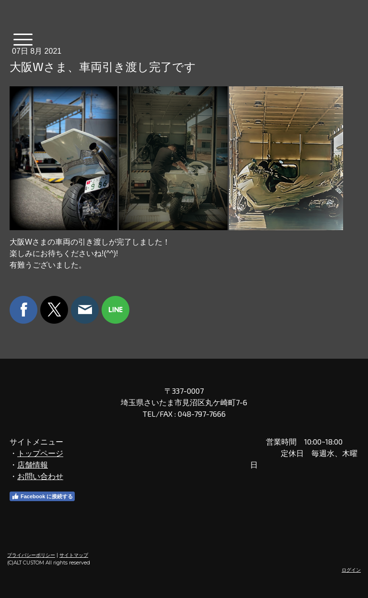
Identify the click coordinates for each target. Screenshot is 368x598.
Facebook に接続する (42, 496)
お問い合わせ (40, 476)
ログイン (351, 570)
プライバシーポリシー (31, 555)
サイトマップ (73, 555)
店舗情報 (32, 464)
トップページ (40, 452)
